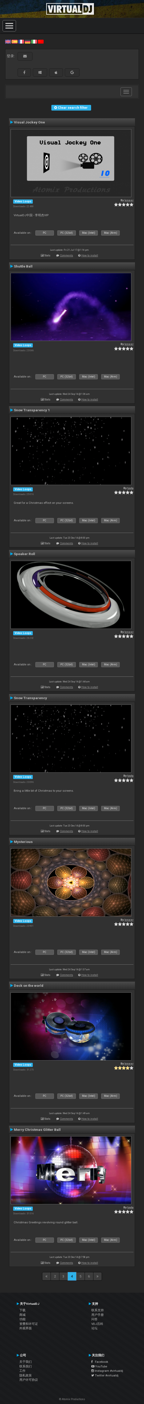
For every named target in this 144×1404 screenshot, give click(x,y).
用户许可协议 (28, 1380)
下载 (22, 1310)
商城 (22, 1315)
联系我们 (25, 1366)
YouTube (99, 1366)
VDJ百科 (97, 1324)
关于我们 (25, 1362)
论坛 (94, 1328)
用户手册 (97, 1315)
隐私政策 (25, 1375)
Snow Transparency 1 (32, 410)
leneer (128, 200)
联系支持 (97, 1310)
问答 (94, 1319)
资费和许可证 (28, 1324)
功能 (22, 1319)
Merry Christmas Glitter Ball (37, 1129)
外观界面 (25, 1328)
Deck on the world (28, 985)
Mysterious (23, 842)
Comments (66, 255)
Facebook (99, 1362)
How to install (89, 255)
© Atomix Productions (72, 1399)
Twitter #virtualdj (104, 1375)
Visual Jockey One (29, 122)
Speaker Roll (24, 554)
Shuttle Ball (23, 266)
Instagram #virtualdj (107, 1371)
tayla (130, 488)
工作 (22, 1371)
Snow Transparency (30, 698)
